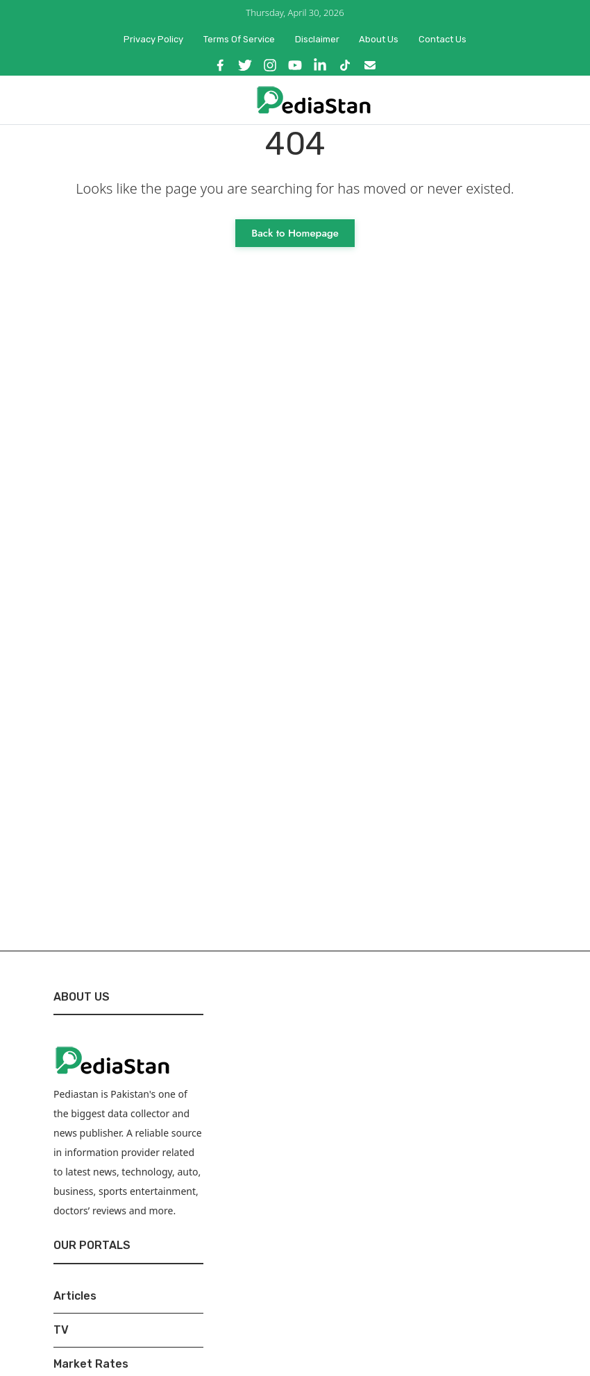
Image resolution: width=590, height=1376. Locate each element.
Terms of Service (239, 39)
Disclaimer (317, 39)
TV (61, 1329)
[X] (245, 65)
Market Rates (90, 1363)
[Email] (369, 65)
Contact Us (442, 39)
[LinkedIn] (319, 65)
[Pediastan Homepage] (314, 98)
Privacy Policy (153, 39)
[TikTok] (344, 65)
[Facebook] (220, 65)
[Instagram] (270, 65)
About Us (378, 39)
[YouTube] (295, 65)
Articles (74, 1295)
